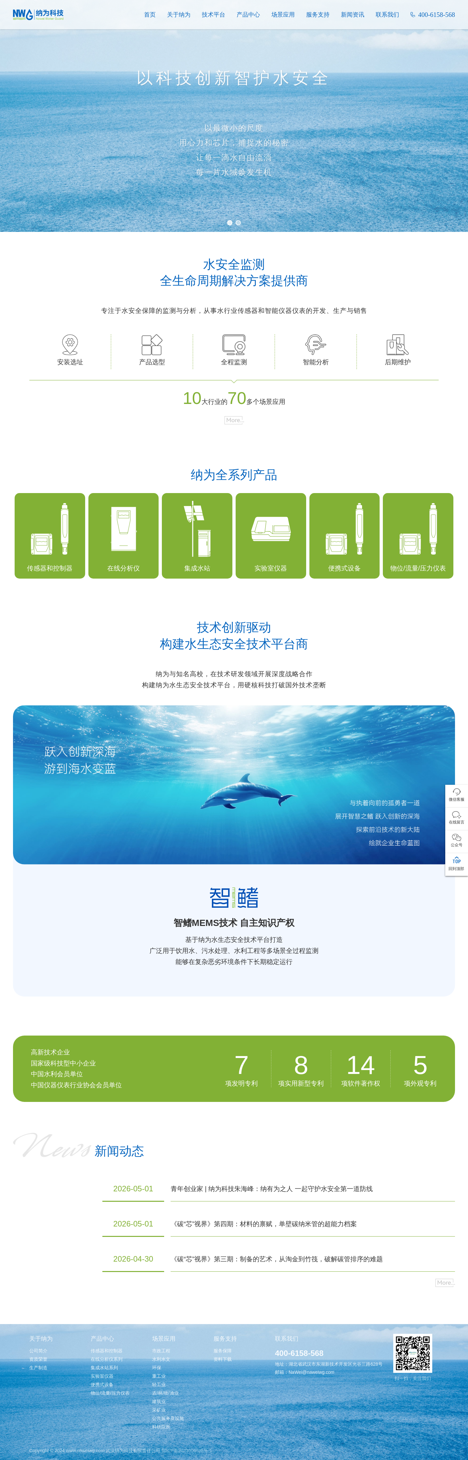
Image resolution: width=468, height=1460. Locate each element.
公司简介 (38, 1350)
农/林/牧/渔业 (165, 1393)
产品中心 (248, 14)
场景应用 (283, 14)
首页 (150, 14)
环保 (156, 1367)
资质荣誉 (38, 1359)
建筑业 (159, 1401)
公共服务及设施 (168, 1418)
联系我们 (387, 14)
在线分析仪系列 (107, 1359)
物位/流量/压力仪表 (110, 1393)
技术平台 (213, 14)
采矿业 (159, 1410)
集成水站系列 (104, 1367)
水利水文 (161, 1359)
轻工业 (159, 1384)
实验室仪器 (102, 1376)
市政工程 (161, 1350)
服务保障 (223, 1350)
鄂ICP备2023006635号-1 (187, 1450)
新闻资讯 (352, 14)
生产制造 (38, 1367)
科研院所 (161, 1426)
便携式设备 (102, 1384)
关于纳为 (178, 14)
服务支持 (318, 14)
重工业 (159, 1376)
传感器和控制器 (107, 1350)
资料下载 (223, 1359)
